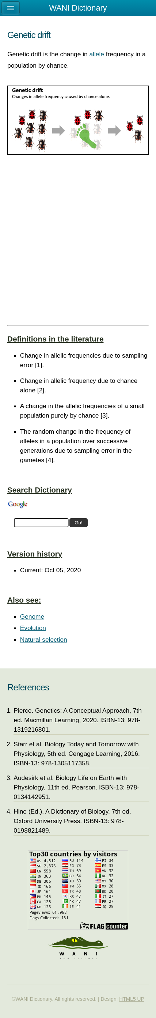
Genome (32, 616)
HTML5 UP (131, 999)
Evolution (33, 627)
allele (96, 54)
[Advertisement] (78, 244)
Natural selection (43, 639)
